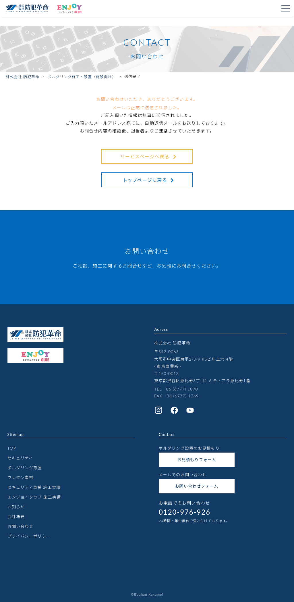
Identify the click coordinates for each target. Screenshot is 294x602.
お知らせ (16, 506)
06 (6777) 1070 (182, 388)
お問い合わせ (20, 526)
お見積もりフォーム (196, 459)
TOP (11, 448)
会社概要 (16, 516)
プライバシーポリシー (29, 536)
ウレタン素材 (20, 477)
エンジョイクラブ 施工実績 (34, 497)
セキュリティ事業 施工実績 (34, 487)
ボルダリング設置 (24, 467)
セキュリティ (20, 457)
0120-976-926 (184, 512)
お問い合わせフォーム (196, 486)
